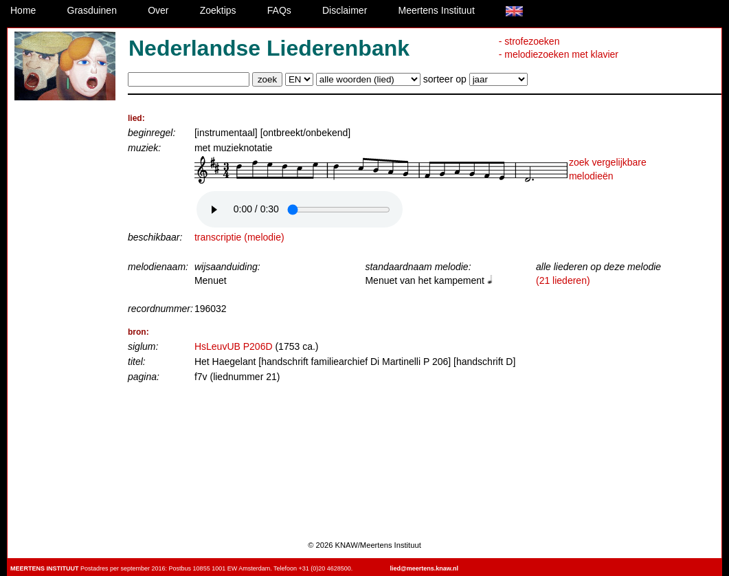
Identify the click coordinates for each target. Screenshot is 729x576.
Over (158, 10)
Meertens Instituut (437, 10)
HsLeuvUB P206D (233, 346)
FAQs (279, 10)
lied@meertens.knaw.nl (424, 568)
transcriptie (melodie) (239, 237)
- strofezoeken (529, 41)
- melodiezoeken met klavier (558, 54)
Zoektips (218, 10)
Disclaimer (344, 10)
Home (23, 10)
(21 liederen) (563, 280)
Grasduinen (92, 10)
